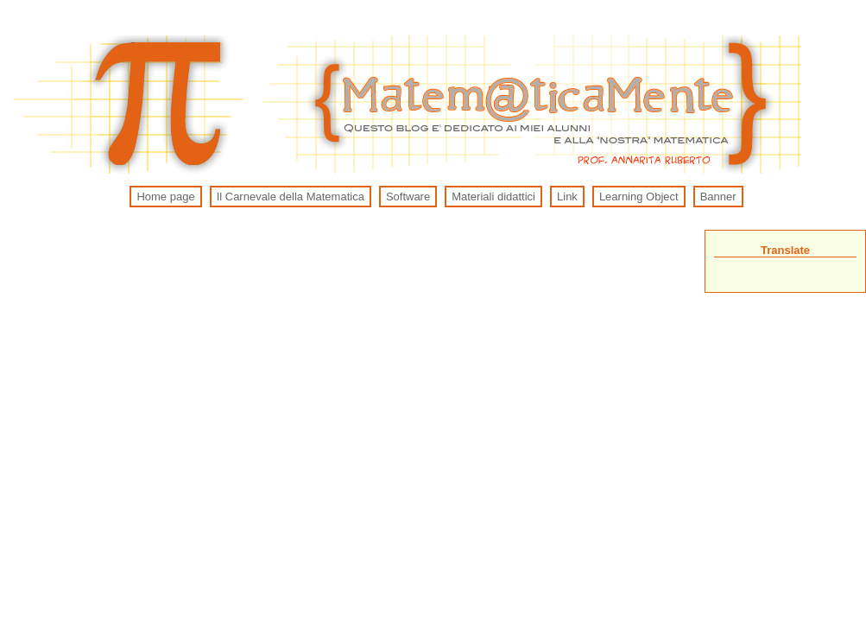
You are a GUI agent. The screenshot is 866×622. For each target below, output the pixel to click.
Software (408, 196)
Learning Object (639, 196)
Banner (718, 196)
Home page (165, 196)
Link (567, 196)
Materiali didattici (493, 196)
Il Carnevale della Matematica (290, 196)
